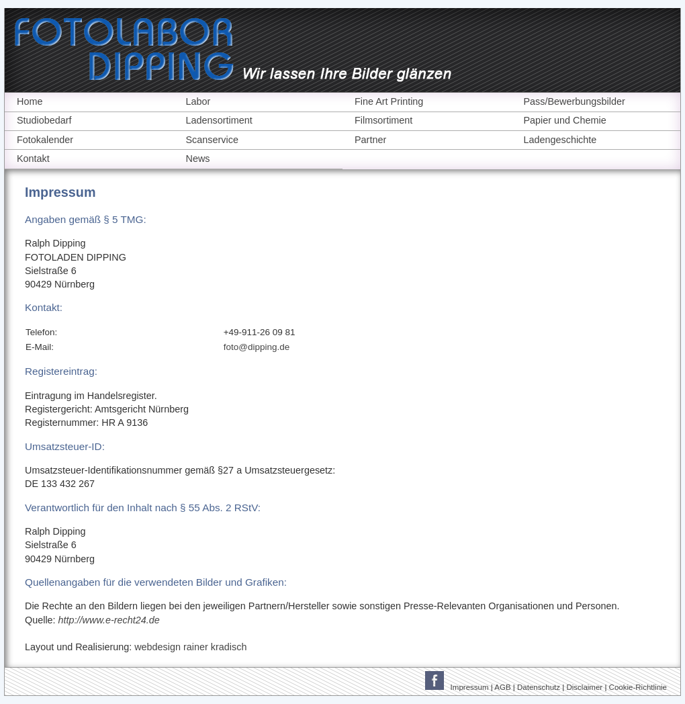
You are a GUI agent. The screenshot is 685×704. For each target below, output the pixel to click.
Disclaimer (584, 687)
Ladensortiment (219, 120)
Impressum (470, 687)
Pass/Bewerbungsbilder (574, 101)
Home (29, 101)
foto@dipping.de (257, 347)
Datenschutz (538, 687)
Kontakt (33, 158)
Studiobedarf (44, 120)
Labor (198, 101)
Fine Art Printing (389, 101)
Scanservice (212, 139)
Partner (370, 139)
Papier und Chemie (565, 120)
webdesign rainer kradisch (190, 647)
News (198, 158)
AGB (502, 687)
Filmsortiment (383, 120)
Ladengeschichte (560, 139)
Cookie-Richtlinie (638, 687)
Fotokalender (45, 139)
